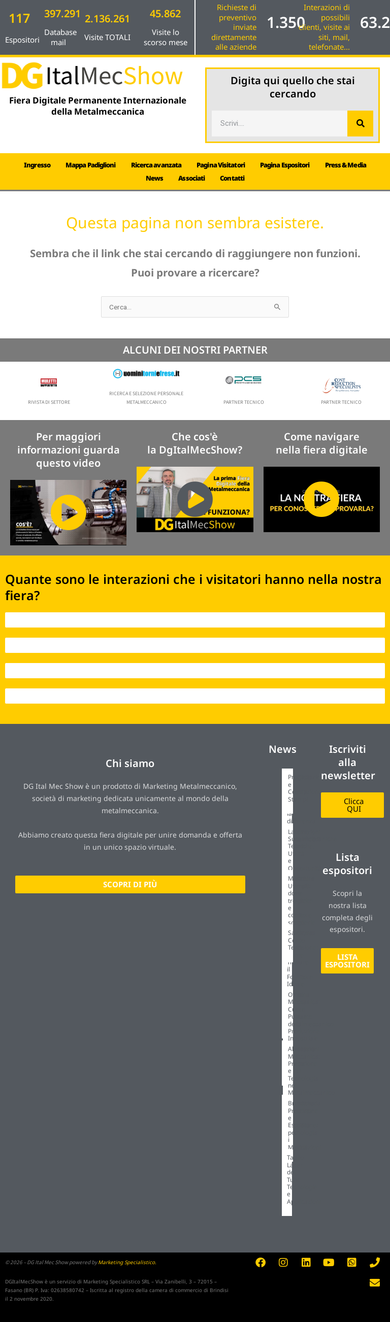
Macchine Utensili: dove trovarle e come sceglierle (301, 900)
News (154, 178)
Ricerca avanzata (156, 164)
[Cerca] (360, 123)
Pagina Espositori (285, 164)
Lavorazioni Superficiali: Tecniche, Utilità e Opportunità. (305, 850)
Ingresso (37, 164)
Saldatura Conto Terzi (301, 940)
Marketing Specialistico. (127, 1262)
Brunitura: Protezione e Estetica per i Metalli (303, 1125)
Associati (191, 178)
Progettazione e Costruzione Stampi (308, 788)
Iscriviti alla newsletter (348, 762)
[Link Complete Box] (283, 797)
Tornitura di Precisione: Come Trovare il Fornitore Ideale (302, 958)
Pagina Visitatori (221, 164)
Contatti (232, 178)
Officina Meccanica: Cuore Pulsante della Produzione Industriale (304, 1016)
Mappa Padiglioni (91, 164)
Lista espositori (347, 863)
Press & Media (345, 164)
